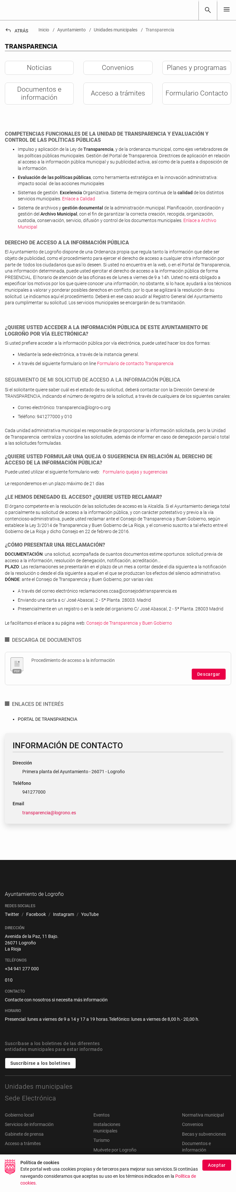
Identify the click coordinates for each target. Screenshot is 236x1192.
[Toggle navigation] (226, 10)
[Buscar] (207, 10)
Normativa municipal (203, 1125)
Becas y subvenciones (204, 1144)
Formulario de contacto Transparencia (135, 363)
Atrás (16, 30)
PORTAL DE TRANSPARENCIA (47, 719)
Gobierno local (19, 1125)
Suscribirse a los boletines (40, 1073)
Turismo (101, 1150)
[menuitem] (12, 924)
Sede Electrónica (30, 1108)
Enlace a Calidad (78, 198)
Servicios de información (29, 1134)
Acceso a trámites (23, 1153)
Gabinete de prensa (24, 1144)
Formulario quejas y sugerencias (135, 471)
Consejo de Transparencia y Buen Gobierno (129, 623)
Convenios (192, 1134)
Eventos (101, 1125)
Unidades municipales (39, 1096)
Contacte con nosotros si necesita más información (56, 1009)
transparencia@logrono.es (49, 812)
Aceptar (217, 1165)
